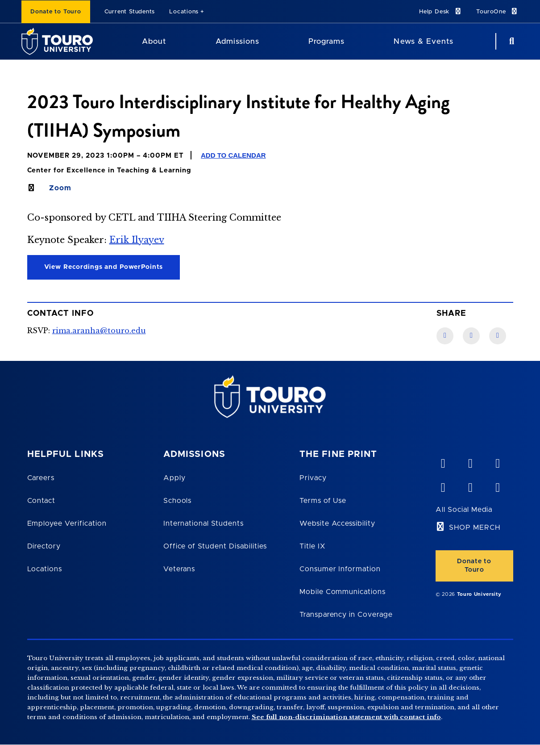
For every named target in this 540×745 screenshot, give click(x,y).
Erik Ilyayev (136, 239)
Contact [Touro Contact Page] (41, 500)
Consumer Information (340, 569)
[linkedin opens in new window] (497, 461)
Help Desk (440, 11)
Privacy (313, 477)
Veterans (179, 569)
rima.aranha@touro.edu (99, 330)
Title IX (312, 546)
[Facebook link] (444, 335)
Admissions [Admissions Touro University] (237, 41)
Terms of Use (323, 500)
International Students (203, 523)
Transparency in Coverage (346, 614)
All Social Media (464, 509)
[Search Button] (511, 41)
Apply (174, 477)
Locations (184, 12)
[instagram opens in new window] (497, 485)
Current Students (129, 12)
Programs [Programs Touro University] (326, 41)
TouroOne (497, 11)
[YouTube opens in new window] (470, 461)
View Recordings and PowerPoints (103, 267)
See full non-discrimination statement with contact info (346, 717)
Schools (177, 500)
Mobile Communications (342, 591)
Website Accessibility (337, 523)
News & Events (423, 41)
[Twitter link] (497, 335)
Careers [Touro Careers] (41, 477)
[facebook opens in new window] (443, 485)
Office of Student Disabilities (215, 546)
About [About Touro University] (154, 41)
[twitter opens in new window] (470, 485)
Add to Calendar (233, 155)
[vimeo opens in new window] (443, 461)
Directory (44, 546)
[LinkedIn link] (471, 335)
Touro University (479, 594)
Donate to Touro (55, 12)
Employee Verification (67, 523)
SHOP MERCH (474, 527)
